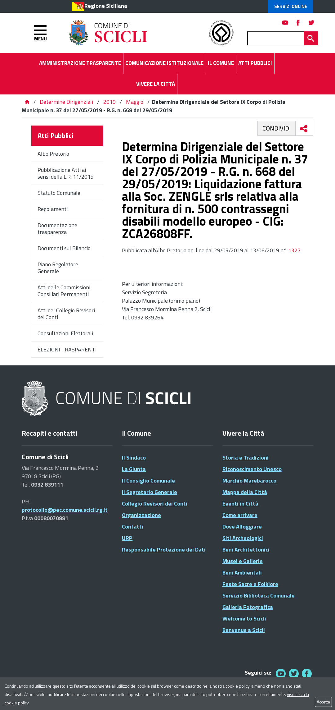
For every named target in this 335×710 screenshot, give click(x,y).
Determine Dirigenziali (67, 102)
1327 (294, 250)
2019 (109, 102)
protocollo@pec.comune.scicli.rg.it (65, 510)
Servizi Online (290, 6)
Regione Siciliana (105, 6)
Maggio (134, 102)
